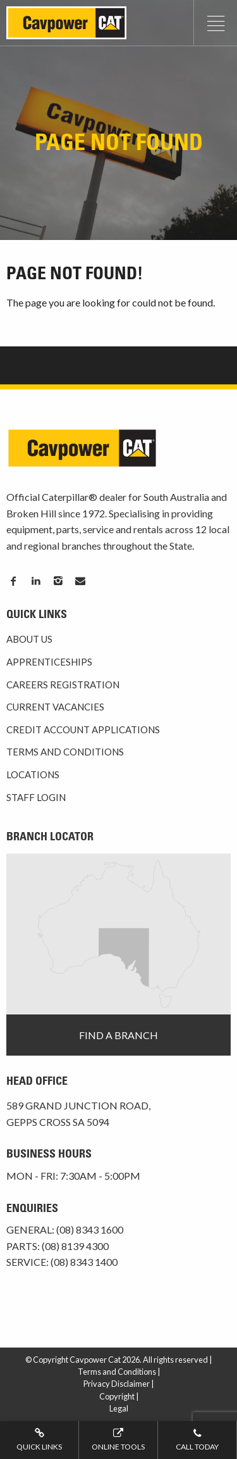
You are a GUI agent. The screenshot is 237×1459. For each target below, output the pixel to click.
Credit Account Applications (83, 729)
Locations (32, 774)
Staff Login (36, 797)
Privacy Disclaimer (116, 1384)
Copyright (117, 1396)
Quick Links (39, 1438)
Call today (197, 1438)
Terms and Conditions (65, 751)
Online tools (118, 1438)
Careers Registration (62, 684)
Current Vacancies (55, 706)
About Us (29, 639)
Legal (118, 1408)
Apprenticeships (49, 661)
